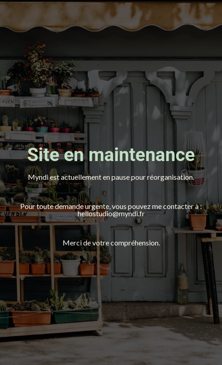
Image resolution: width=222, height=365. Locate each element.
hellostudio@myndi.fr (111, 213)
